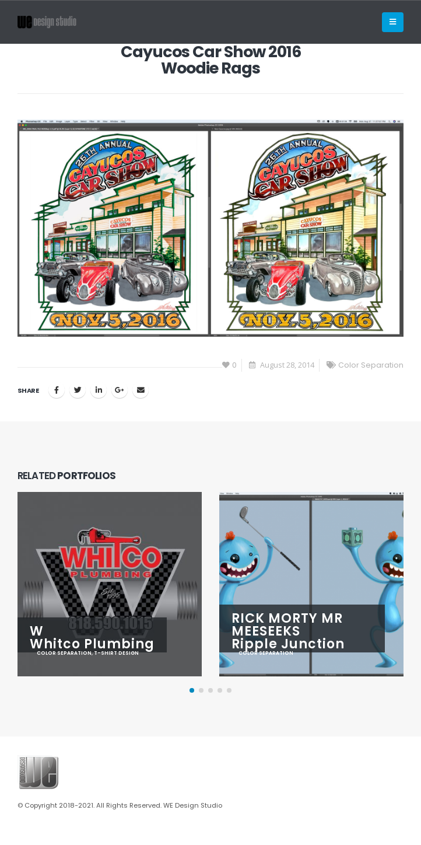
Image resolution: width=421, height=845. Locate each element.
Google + (119, 390)
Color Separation (371, 365)
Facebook (56, 390)
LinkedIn (98, 390)
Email (140, 390)
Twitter (77, 390)
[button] (192, 690)
